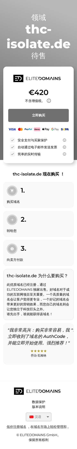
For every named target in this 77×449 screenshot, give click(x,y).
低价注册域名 (16, 427)
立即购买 (38, 115)
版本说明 (38, 407)
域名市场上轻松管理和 (50, 427)
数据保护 (38, 402)
